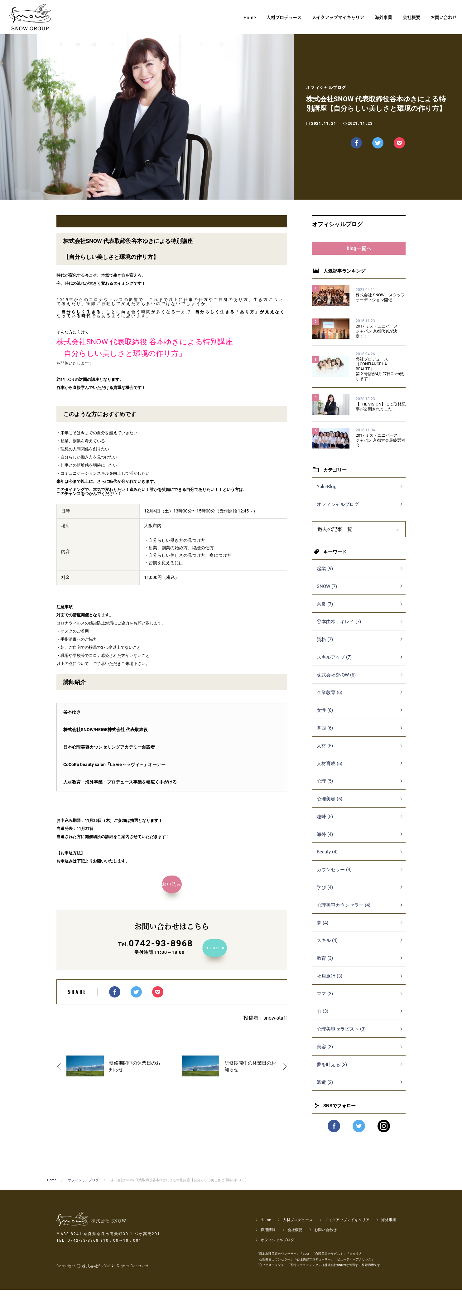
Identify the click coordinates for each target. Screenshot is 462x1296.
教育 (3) (325, 964)
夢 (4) (322, 929)
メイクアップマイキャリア (347, 1226)
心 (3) (322, 1017)
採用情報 (268, 1236)
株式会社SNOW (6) (336, 681)
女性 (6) (325, 716)
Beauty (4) (327, 858)
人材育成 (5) (329, 770)
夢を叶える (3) (332, 1071)
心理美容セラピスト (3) (341, 1035)
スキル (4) (327, 946)
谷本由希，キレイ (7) (339, 628)
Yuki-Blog (326, 493)
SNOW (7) (327, 592)
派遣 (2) (325, 1088)
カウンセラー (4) (334, 876)
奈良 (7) (325, 610)
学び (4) (325, 893)
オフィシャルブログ (338, 510)
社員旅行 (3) (329, 982)
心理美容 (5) (329, 805)
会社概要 (294, 1236)
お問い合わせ (325, 1236)
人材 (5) (325, 752)
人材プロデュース (298, 1226)
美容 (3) (325, 1053)
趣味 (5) (325, 823)
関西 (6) (325, 734)
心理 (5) (325, 787)
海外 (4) (325, 840)
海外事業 (388, 1226)
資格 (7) (325, 645)
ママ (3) (325, 1000)
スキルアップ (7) (334, 663)
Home (51, 1186)
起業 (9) (325, 575)
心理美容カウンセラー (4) (343, 911)
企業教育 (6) (329, 698)
